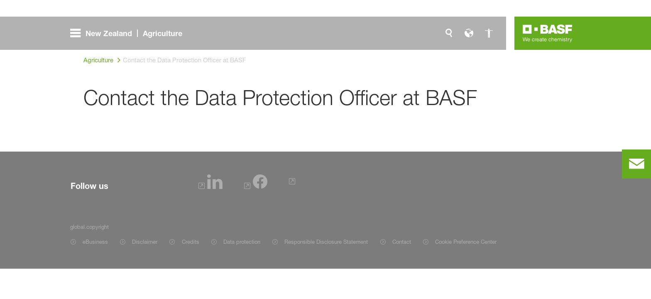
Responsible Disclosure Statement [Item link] (326, 241)
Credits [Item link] (190, 241)
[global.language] (469, 33)
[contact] (636, 164)
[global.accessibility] (489, 33)
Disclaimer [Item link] (144, 241)
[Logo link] (548, 33)
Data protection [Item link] (241, 241)
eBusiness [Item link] (95, 241)
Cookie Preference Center (466, 241)
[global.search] (449, 33)
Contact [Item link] (401, 241)
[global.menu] (129, 33)
